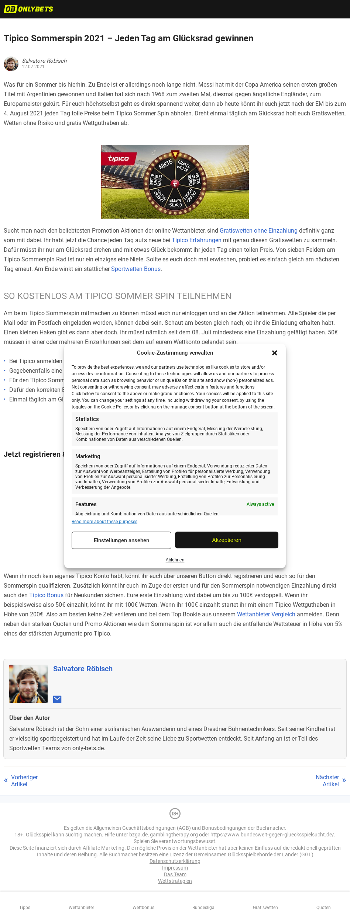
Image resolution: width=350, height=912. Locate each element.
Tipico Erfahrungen (197, 240)
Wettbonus (143, 907)
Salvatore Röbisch (83, 668)
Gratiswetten (265, 907)
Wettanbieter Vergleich (266, 614)
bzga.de (138, 835)
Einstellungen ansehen (121, 540)
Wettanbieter (81, 907)
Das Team (175, 874)
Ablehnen (175, 560)
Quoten (323, 907)
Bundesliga (203, 907)
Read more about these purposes (104, 521)
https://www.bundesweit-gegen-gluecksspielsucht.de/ (272, 835)
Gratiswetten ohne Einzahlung (259, 230)
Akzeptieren (226, 540)
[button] (274, 352)
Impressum (175, 868)
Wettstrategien (175, 881)
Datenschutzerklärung (175, 861)
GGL (306, 854)
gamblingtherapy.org (174, 835)
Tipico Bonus (46, 595)
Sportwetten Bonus (136, 268)
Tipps (24, 907)
